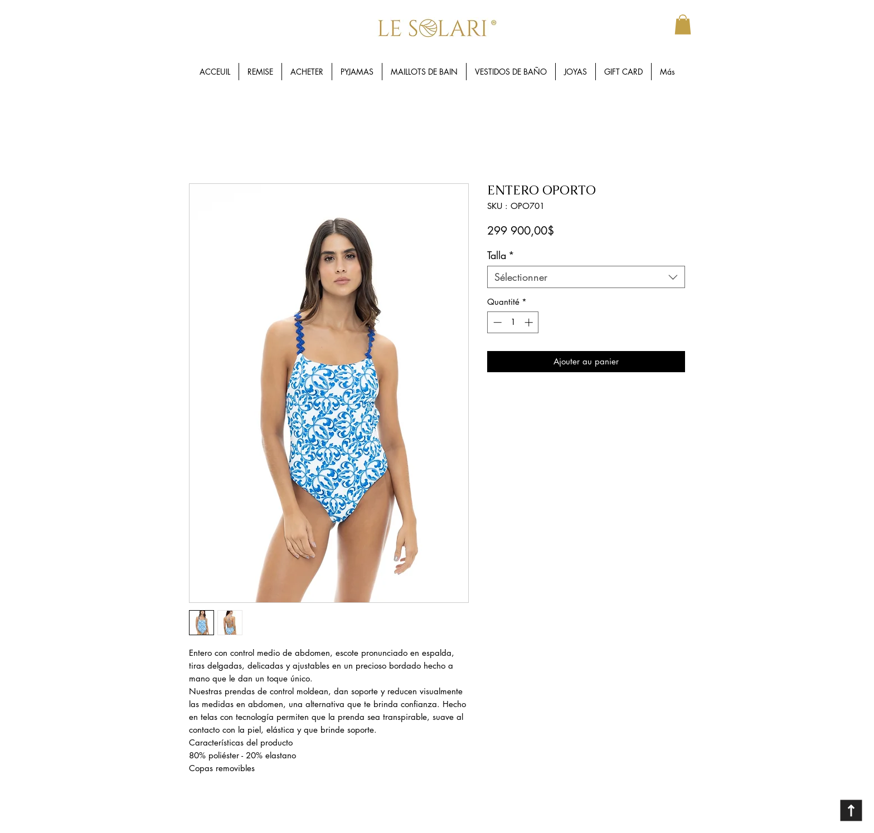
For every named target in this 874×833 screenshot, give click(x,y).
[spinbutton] (513, 322)
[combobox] (586, 277)
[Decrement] (496, 322)
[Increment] (529, 322)
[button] (682, 24)
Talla (500, 255)
